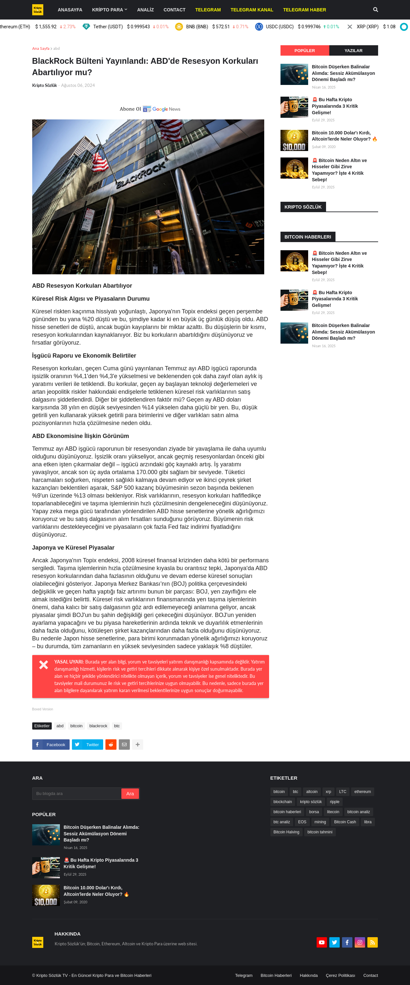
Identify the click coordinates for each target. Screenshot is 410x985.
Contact (370, 975)
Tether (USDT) (143, 27)
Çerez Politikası (340, 975)
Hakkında (309, 975)
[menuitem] (208, 10)
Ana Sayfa (40, 48)
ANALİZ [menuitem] (145, 9)
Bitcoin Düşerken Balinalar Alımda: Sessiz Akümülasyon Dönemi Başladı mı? (343, 73)
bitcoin (76, 725)
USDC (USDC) (315, 27)
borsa (314, 812)
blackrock (98, 725)
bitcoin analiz (359, 812)
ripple (334, 802)
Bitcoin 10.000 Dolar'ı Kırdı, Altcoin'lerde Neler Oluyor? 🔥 (345, 136)
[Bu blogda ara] (77, 793)
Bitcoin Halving (286, 832)
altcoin (312, 791)
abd (56, 48)
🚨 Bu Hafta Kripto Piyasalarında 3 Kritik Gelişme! (335, 106)
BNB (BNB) (229, 27)
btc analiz (282, 822)
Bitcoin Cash (345, 822)
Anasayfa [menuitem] (70, 9)
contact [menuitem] (174, 9)
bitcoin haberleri (287, 812)
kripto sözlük (311, 802)
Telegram (244, 975)
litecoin (333, 812)
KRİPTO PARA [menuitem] (107, 9)
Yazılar (353, 50)
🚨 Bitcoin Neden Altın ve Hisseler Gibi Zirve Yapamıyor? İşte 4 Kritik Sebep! (339, 170)
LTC (343, 791)
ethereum (362, 791)
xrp (328, 791)
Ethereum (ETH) (48, 27)
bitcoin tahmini (320, 832)
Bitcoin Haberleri (276, 975)
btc (117, 725)
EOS (302, 822)
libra (368, 822)
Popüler (304, 50)
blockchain (283, 802)
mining (320, 822)
